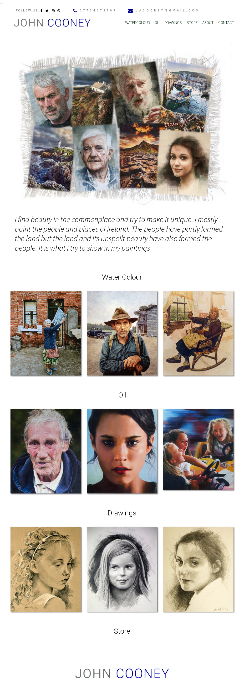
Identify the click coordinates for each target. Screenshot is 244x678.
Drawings (173, 23)
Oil (157, 23)
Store (192, 23)
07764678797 (98, 10)
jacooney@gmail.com (168, 10)
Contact (226, 23)
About (208, 23)
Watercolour (137, 23)
